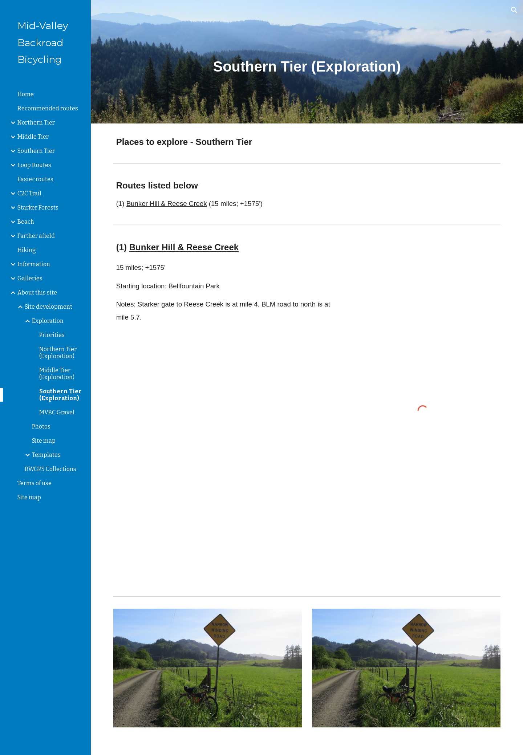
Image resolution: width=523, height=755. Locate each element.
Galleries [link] (29, 278)
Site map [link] (44, 440)
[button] (514, 10)
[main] (307, 61)
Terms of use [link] (34, 483)
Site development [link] (48, 306)
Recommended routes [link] (47, 108)
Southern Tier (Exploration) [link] (60, 395)
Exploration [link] (48, 320)
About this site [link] (37, 292)
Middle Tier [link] (33, 136)
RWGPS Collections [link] (50, 469)
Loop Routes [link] (34, 165)
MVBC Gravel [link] (56, 412)
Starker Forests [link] (37, 207)
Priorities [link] (52, 335)
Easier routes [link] (35, 179)
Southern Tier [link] (36, 150)
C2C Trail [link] (29, 193)
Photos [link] (41, 426)
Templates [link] (46, 454)
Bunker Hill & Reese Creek (166, 203)
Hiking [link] (26, 250)
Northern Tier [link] (36, 122)
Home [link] (25, 94)
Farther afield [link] (36, 235)
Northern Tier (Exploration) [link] (58, 353)
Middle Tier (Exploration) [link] (56, 374)
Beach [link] (25, 221)
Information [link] (33, 264)
